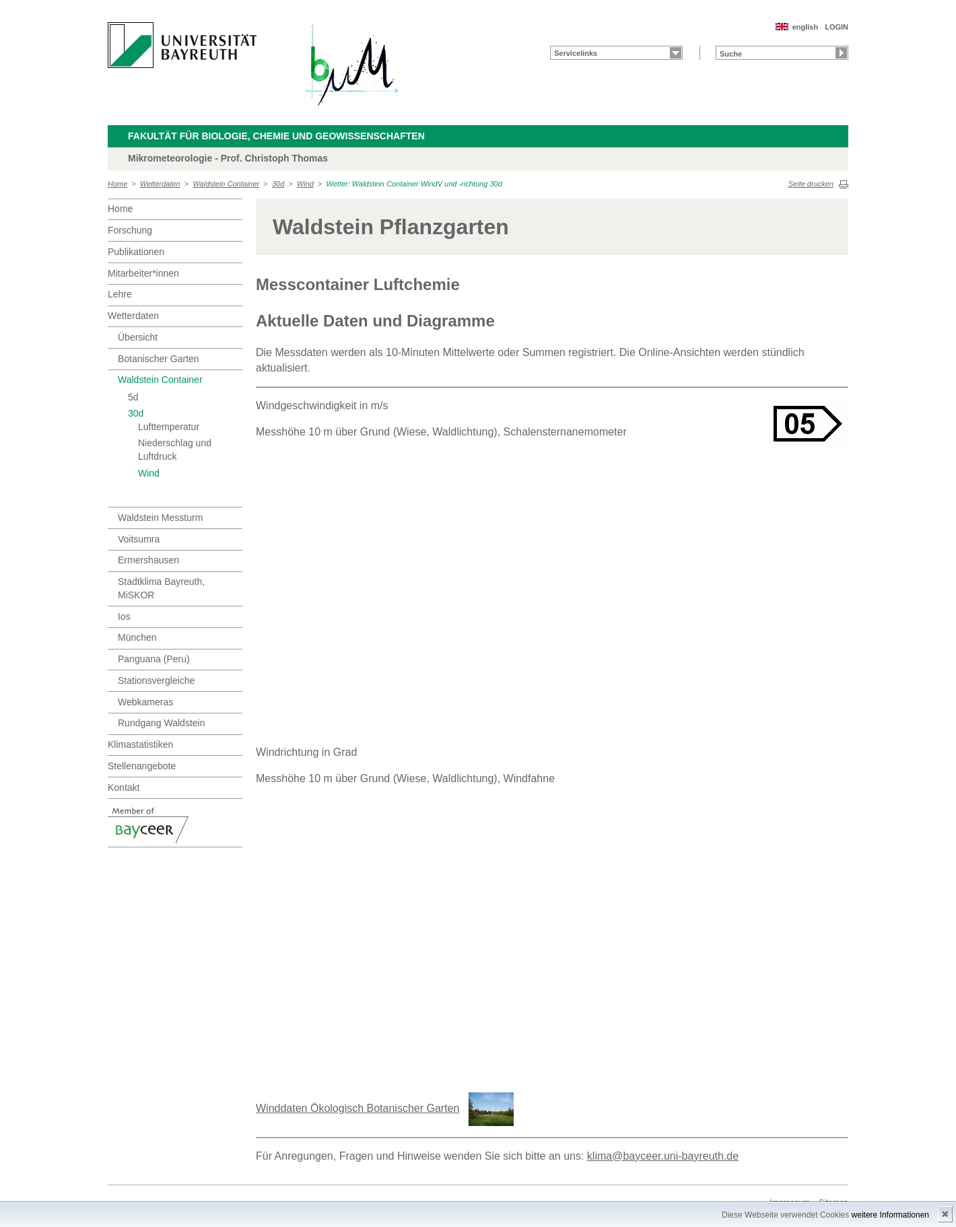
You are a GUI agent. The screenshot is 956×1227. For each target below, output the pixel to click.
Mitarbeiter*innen (143, 273)
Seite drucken (810, 184)
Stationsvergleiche (156, 680)
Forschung (130, 230)
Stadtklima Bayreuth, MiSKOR (161, 588)
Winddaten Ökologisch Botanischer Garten (357, 1108)
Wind (305, 184)
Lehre (120, 294)
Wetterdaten (160, 184)
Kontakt (123, 787)
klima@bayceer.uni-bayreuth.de (663, 1156)
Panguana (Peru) (154, 659)
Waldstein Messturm (160, 517)
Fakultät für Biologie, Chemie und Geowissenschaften (276, 136)
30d (278, 184)
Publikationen (136, 251)
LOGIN (836, 27)
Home (117, 184)
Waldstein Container (226, 184)
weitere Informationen (890, 1215)
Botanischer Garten (158, 358)
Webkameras (145, 702)
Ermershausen (148, 560)
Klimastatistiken (140, 744)
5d (133, 397)
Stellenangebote (142, 766)
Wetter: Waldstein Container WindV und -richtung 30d (414, 184)
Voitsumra (139, 539)
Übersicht (138, 337)
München (137, 637)
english (805, 27)
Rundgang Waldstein (161, 722)
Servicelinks (575, 53)
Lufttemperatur (168, 426)
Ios (124, 616)
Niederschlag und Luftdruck (174, 449)
